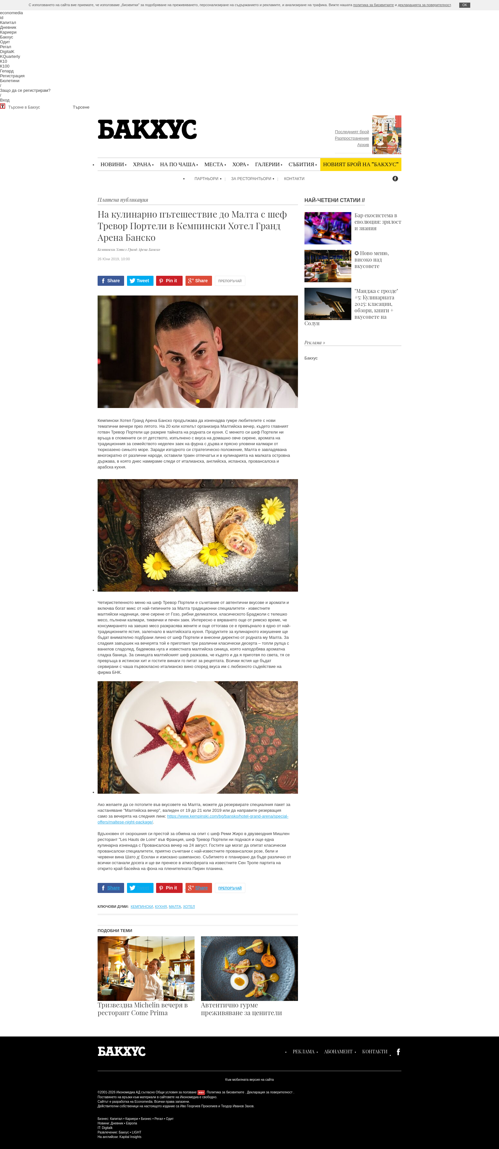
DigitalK (7, 51)
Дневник (8, 27)
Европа (131, 1123)
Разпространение (352, 138)
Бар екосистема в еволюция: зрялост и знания (352, 228)
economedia (11, 12)
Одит (5, 41)
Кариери (8, 32)
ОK (464, 5)
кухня (161, 906)
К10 (3, 61)
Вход (4, 100)
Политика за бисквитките (225, 1092)
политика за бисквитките (373, 5)
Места (213, 164)
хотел (189, 906)
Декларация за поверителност (269, 1092)
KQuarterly (10, 56)
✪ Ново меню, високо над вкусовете (346, 266)
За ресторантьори (251, 179)
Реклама (303, 1051)
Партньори (206, 179)
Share (113, 280)
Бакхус (6, 37)
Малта (175, 906)
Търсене (81, 107)
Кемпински (142, 906)
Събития (301, 164)
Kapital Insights (131, 1137)
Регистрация (12, 75)
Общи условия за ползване (176, 1092)
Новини (112, 164)
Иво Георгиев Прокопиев (198, 1106)
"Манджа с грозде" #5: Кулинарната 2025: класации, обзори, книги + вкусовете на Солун (351, 307)
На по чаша (178, 164)
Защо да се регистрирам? (25, 90)
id (1, 17)
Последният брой (352, 131)
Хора (239, 164)
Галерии (267, 164)
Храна (142, 164)
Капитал (8, 22)
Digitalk (107, 1128)
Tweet (143, 280)
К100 (4, 66)
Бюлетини (9, 80)
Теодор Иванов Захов (237, 1106)
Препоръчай (230, 281)
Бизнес (146, 1119)
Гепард (7, 71)
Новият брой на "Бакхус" (360, 164)
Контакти (294, 179)
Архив (363, 144)
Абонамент (338, 1051)
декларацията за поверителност (424, 5)
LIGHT (136, 1132)
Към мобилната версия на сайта (249, 1079)
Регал (5, 46)
